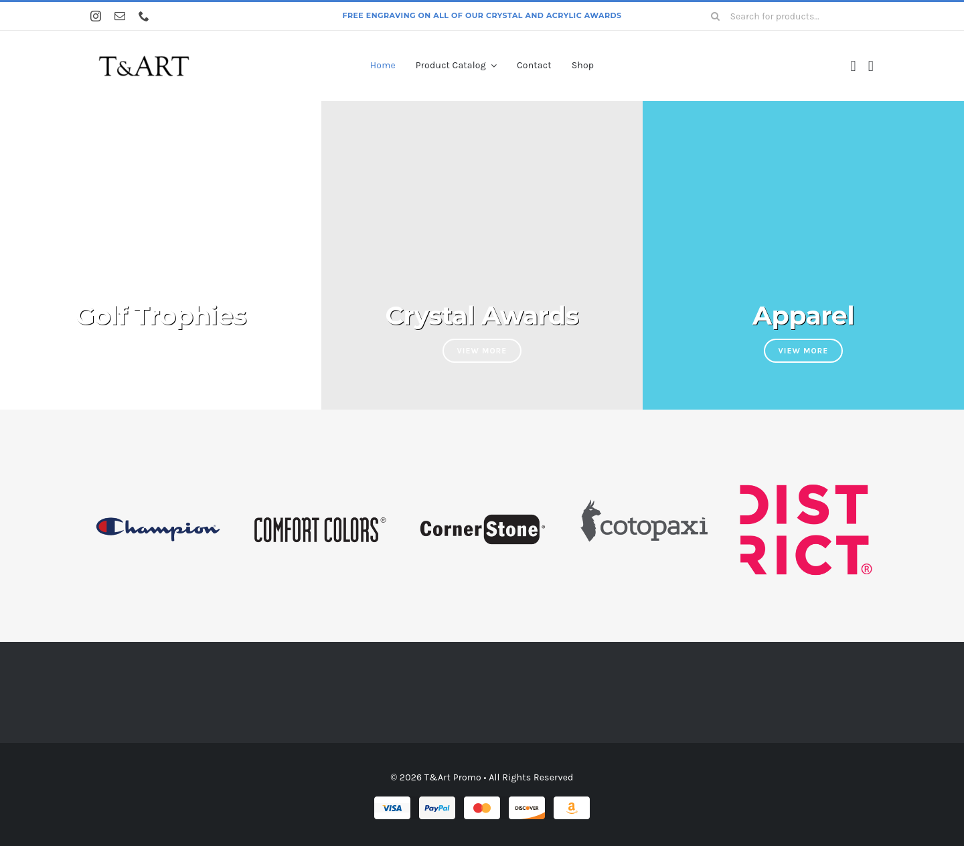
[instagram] (95, 16)
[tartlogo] (143, 49)
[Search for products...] (788, 16)
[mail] (119, 16)
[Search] (716, 16)
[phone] (144, 16)
